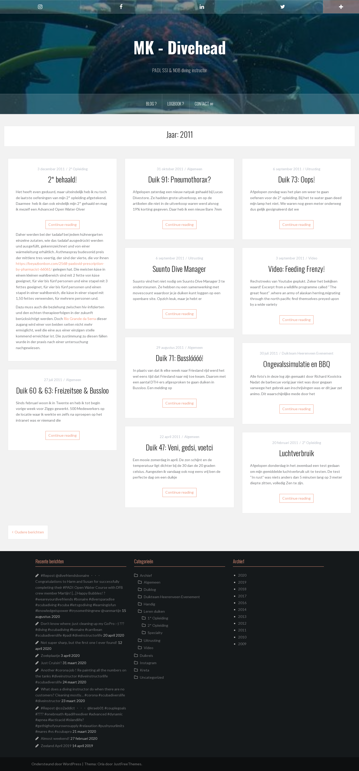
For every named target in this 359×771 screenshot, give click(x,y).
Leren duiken (154, 611)
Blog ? (151, 104)
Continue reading (62, 224)
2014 (242, 609)
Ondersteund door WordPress (56, 764)
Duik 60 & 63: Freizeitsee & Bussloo (62, 390)
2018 (242, 589)
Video (312, 258)
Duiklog (150, 589)
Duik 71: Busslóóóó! (179, 357)
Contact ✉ (204, 104)
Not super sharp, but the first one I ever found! (79, 642)
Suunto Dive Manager (179, 268)
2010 (242, 637)
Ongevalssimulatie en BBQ (296, 363)
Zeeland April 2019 (56, 745)
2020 (242, 575)
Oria (101, 764)
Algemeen (194, 169)
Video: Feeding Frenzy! (296, 268)
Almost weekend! (55, 738)
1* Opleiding (158, 618)
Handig (149, 604)
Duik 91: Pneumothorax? (179, 179)
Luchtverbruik (296, 453)
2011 (242, 630)
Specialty (155, 632)
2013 (242, 616)
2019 (242, 582)
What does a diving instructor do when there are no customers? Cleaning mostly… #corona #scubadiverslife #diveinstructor (80, 695)
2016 (242, 602)
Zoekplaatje (50, 655)
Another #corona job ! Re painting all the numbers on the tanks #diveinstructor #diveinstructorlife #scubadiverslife (80, 676)
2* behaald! (62, 179)
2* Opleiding (78, 169)
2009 (242, 644)
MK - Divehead (179, 47)
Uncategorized (152, 677)
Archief (146, 575)
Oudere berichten (29, 532)
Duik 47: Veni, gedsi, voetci (179, 447)
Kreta (144, 670)
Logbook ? (175, 104)
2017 (242, 596)
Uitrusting (312, 169)
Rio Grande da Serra (80, 318)
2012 (242, 623)
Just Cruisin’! (51, 663)
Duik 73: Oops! (296, 179)
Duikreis (146, 655)
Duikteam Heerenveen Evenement (307, 353)
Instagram (148, 663)
